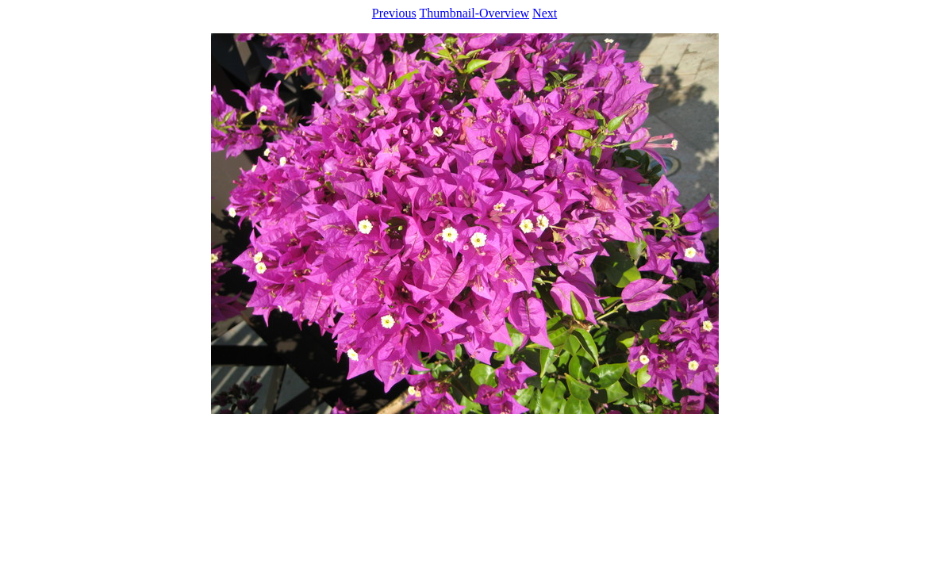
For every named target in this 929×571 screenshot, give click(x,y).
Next (544, 13)
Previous (394, 13)
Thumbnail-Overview (474, 13)
